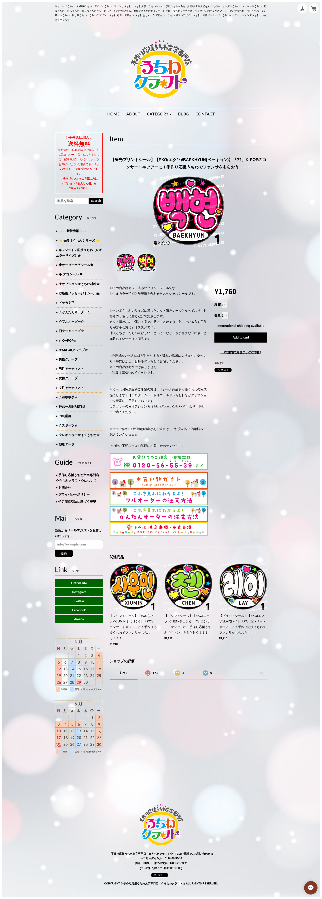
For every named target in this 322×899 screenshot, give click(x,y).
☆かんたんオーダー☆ (74, 312)
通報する (219, 363)
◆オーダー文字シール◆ (76, 265)
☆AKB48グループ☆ (73, 350)
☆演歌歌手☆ (68, 397)
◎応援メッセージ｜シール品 (79, 293)
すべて (123, 673)
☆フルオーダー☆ (71, 321)
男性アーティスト (71, 369)
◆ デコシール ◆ (71, 274)
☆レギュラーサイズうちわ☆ (79, 435)
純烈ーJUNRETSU (72, 406)
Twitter (79, 601)
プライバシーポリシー (74, 494)
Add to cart (241, 337)
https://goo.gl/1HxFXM (169, 406)
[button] (159, 114)
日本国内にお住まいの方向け (240, 352)
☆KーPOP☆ (68, 340)
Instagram (79, 592)
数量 (217, 315)
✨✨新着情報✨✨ (73, 231)
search (96, 200)
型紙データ (66, 444)
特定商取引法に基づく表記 (77, 501)
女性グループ (68, 378)
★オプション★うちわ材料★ (79, 284)
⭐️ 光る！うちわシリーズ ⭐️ (79, 240)
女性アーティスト (71, 388)
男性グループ (68, 359)
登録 (64, 553)
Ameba (79, 619)
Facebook (79, 610)
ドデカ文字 (66, 303)
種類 (217, 305)
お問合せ (64, 487)
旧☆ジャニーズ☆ (71, 331)
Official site (79, 583)
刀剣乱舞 (65, 416)
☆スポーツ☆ (68, 425)
